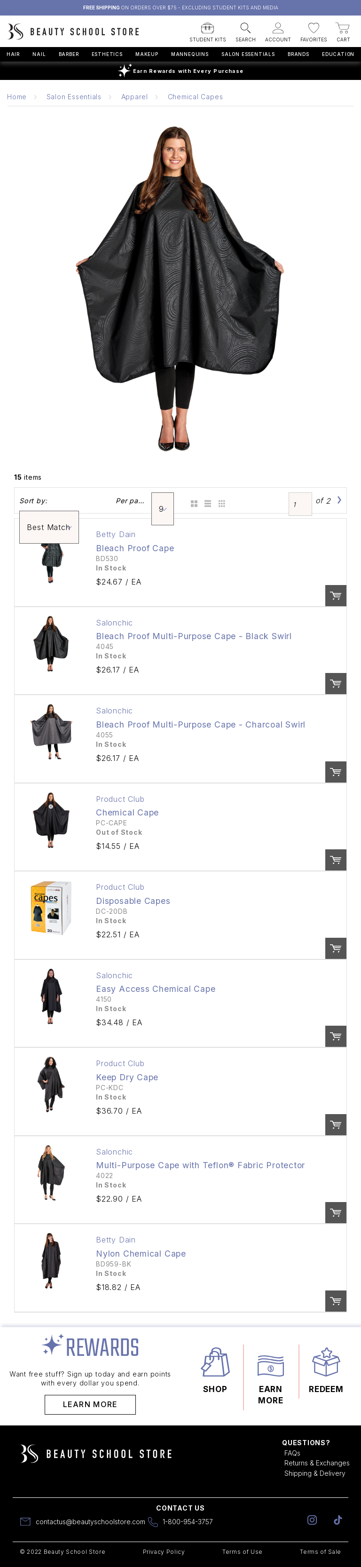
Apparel (134, 97)
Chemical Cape (127, 812)
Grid (192, 500)
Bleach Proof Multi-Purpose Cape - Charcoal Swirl (201, 724)
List (206, 500)
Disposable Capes (133, 901)
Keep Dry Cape (127, 1077)
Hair (13, 54)
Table (221, 500)
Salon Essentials (248, 54)
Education (338, 54)
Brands (298, 54)
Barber (69, 54)
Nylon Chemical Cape (141, 1253)
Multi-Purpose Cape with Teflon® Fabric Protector (200, 1165)
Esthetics (107, 54)
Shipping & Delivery (314, 1473)
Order (335, 595)
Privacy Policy (164, 1551)
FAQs (292, 1453)
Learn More (90, 1404)
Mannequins (190, 54)
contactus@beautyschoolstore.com (90, 1522)
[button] (208, 29)
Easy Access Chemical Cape (155, 989)
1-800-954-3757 (188, 1522)
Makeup (146, 54)
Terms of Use (242, 1551)
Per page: (131, 501)
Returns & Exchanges (317, 1463)
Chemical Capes (195, 97)
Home (17, 97)
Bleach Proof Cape (135, 548)
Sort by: (33, 501)
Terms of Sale (320, 1551)
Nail (39, 54)
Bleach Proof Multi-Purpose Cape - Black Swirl (194, 636)
